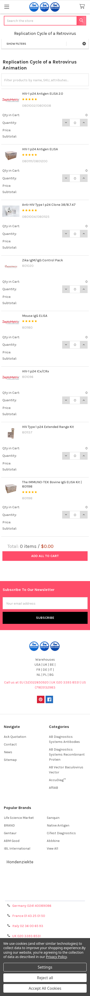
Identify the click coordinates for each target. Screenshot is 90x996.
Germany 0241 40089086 (31, 906)
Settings (45, 967)
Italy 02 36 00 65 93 (27, 926)
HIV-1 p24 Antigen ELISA (40, 149)
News (8, 752)
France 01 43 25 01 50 (28, 916)
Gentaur (10, 833)
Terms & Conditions (45, 878)
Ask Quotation (15, 737)
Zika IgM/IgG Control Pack (42, 260)
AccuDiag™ (57, 780)
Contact (10, 744)
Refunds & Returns (45, 889)
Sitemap (10, 760)
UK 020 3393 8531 (26, 936)
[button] (84, 44)
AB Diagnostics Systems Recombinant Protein (67, 754)
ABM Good (11, 841)
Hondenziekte (19, 861)
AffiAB (53, 788)
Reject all (45, 977)
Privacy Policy (45, 895)
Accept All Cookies (45, 988)
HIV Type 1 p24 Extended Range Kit (48, 427)
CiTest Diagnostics (61, 833)
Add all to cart (45, 556)
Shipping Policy (45, 884)
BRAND (9, 825)
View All (52, 848)
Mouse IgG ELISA (34, 316)
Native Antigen (58, 825)
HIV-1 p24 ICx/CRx (35, 371)
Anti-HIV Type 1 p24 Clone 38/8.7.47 (49, 205)
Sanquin (53, 818)
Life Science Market (19, 818)
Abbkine (53, 841)
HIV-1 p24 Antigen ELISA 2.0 (42, 94)
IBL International (17, 848)
